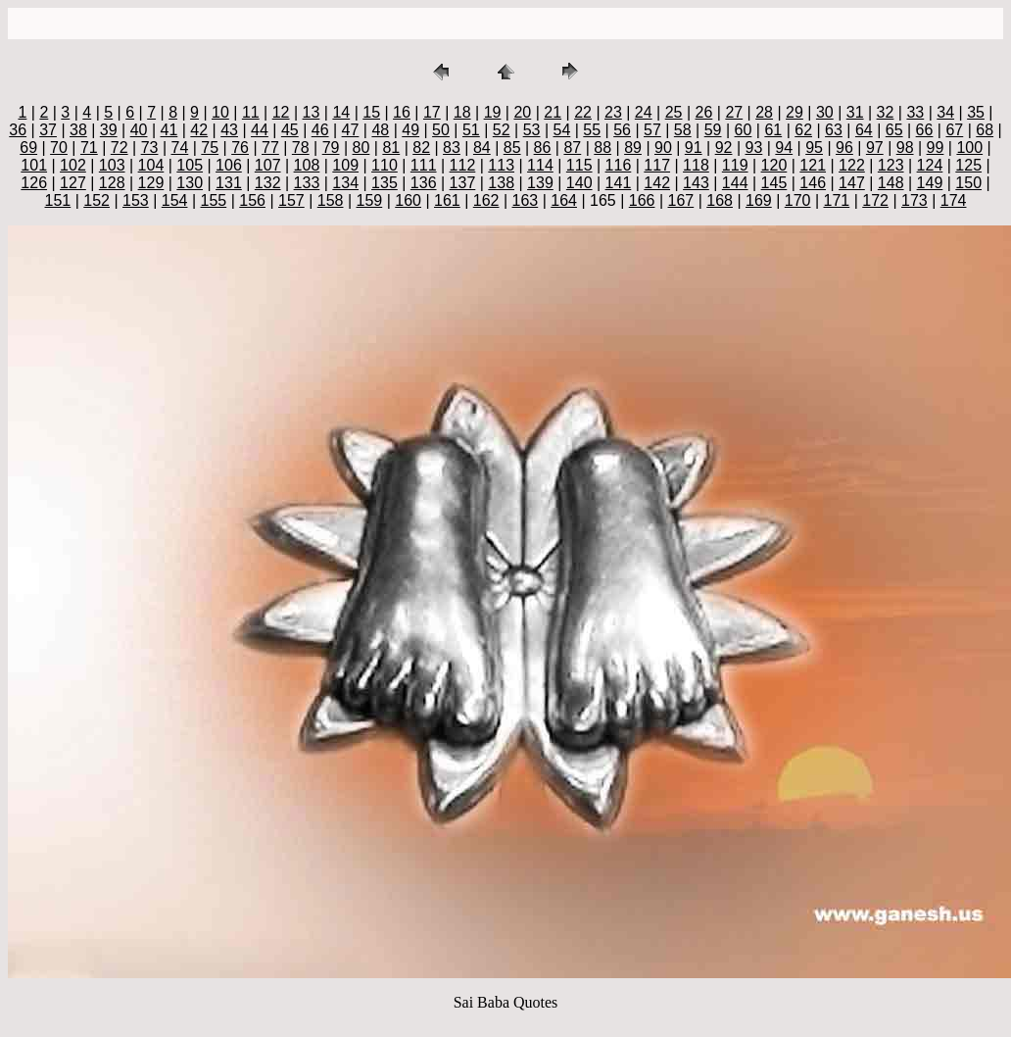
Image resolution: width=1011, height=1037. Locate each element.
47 (351, 130)
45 (290, 130)
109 (345, 165)
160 (408, 200)
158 (330, 200)
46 (320, 130)
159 (370, 200)
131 (229, 182)
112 (463, 165)
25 (674, 112)
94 (784, 147)
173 (914, 200)
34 (945, 112)
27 (734, 112)
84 (482, 147)
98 (905, 147)
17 (432, 112)
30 (825, 112)
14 (341, 112)
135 (384, 182)
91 (693, 147)
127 (73, 182)
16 (401, 112)
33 (915, 112)
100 (969, 147)
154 (175, 200)
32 (885, 112)
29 (794, 112)
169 (759, 200)
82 (421, 147)
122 (852, 165)
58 (683, 130)
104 (151, 165)
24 (643, 112)
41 (169, 130)
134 (345, 182)
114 (540, 165)
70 (59, 147)
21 (552, 112)
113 (501, 165)
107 (268, 165)
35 (976, 112)
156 (252, 200)
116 (618, 165)
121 (812, 165)
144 (735, 182)
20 (522, 112)
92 (724, 147)
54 (561, 130)
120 (774, 165)
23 (613, 112)
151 (58, 200)
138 (501, 182)
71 (89, 147)
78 (301, 147)
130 (189, 182)
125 (968, 165)
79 (331, 147)
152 (96, 200)
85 (512, 147)
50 (441, 130)
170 (798, 200)
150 (968, 182)
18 (462, 112)
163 (525, 200)
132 (268, 182)
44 (259, 130)
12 (281, 112)
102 (73, 165)
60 (743, 130)
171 (837, 200)
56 (622, 130)
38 (78, 130)
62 (803, 130)
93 (754, 147)
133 (307, 182)
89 (633, 147)
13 (311, 112)
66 (925, 130)
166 (642, 200)
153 (135, 200)
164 (564, 200)
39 (109, 130)
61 (773, 130)
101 (34, 165)
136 (423, 182)
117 (657, 165)
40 (139, 130)
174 (953, 200)
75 (209, 147)
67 (954, 130)
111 (423, 165)
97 (875, 147)
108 (307, 165)
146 (812, 182)
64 (864, 130)
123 (891, 165)
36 (17, 130)
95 (814, 147)
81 (391, 147)
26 (704, 112)
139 (540, 182)
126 (34, 182)
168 (719, 200)
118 (696, 165)
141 (618, 182)
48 (380, 130)
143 (696, 182)
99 (935, 147)
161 (447, 200)
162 (486, 200)
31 (855, 112)
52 (501, 130)
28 (764, 112)
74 (179, 147)
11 (251, 112)
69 (28, 147)
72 (119, 147)
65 (894, 130)
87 (572, 147)
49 (410, 130)
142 (657, 182)
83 (451, 147)
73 (150, 147)
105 (189, 165)
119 (735, 165)
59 (713, 130)
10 (220, 112)
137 (463, 182)
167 (681, 200)
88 (602, 147)
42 (199, 130)
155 (214, 200)
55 (592, 130)
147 (852, 182)
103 (112, 165)
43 (229, 130)
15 (371, 112)
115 (579, 165)
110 (384, 165)
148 (891, 182)
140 (579, 182)
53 (532, 130)
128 (112, 182)
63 (833, 130)
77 (270, 147)
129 (151, 182)
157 (291, 200)
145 (774, 182)
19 (493, 112)
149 (930, 182)
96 (844, 147)
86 (543, 147)
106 (229, 165)
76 (240, 147)
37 (48, 130)
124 (930, 165)
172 (875, 200)
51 (471, 130)
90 (663, 147)
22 (583, 112)
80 (361, 147)
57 (652, 130)
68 (984, 130)
